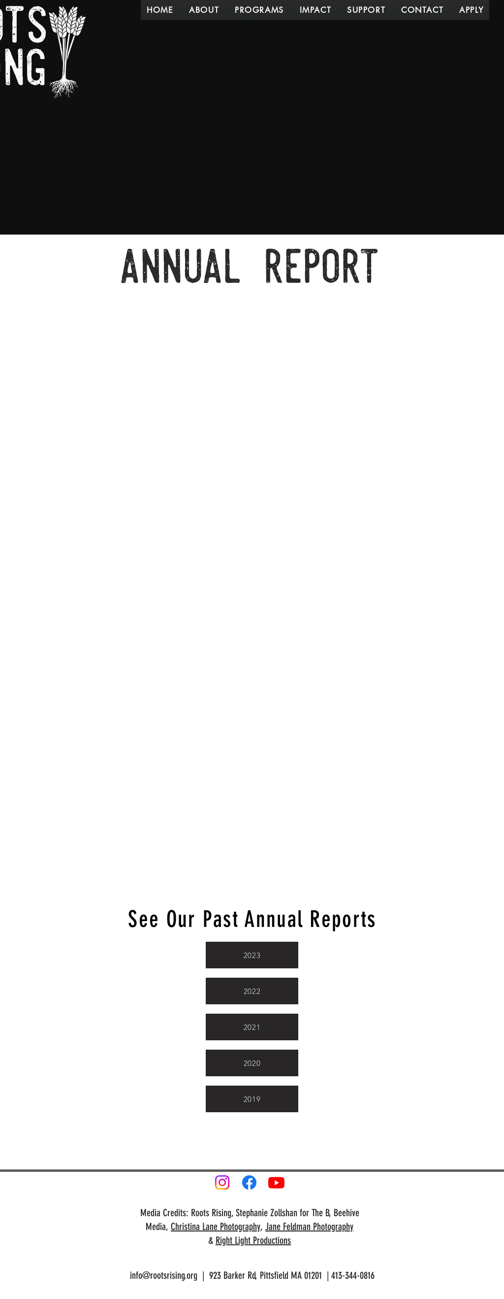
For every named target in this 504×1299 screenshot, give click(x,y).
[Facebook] (249, 1182)
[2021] (252, 1027)
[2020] (252, 1063)
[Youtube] (276, 1182)
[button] (204, 10)
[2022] (252, 991)
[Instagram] (222, 1182)
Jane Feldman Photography (309, 1226)
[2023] (252, 955)
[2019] (252, 1099)
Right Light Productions (253, 1240)
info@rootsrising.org (163, 1275)
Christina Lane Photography (215, 1226)
